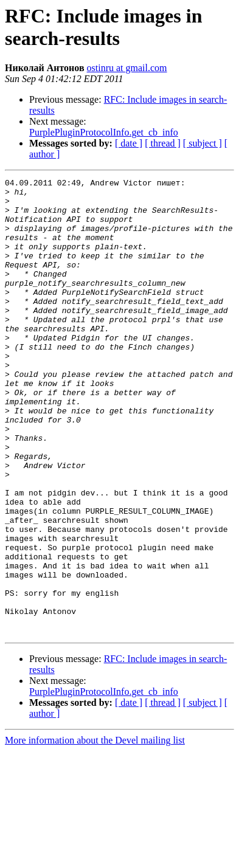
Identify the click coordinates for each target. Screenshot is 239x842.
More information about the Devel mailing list (95, 831)
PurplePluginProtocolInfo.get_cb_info (103, 132)
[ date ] (128, 143)
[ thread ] (163, 143)
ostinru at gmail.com (127, 68)
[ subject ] (202, 143)
